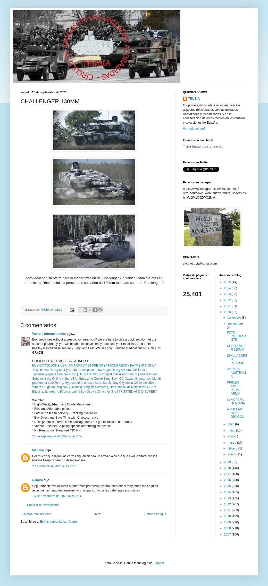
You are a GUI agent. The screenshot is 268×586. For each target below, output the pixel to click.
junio (231, 424)
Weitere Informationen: (49, 334)
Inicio (98, 514)
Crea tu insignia (211, 146)
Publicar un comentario (43, 505)
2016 (228, 480)
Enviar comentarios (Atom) (58, 521)
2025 (228, 282)
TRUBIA (194, 98)
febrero (233, 448)
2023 (228, 294)
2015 (228, 486)
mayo (232, 430)
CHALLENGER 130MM (236, 347)
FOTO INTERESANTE (236, 336)
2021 (228, 306)
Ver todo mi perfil (194, 128)
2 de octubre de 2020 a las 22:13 (54, 466)
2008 (228, 528)
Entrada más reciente (36, 514)
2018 (228, 468)
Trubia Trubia (191, 146)
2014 (228, 492)
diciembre (235, 317)
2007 (228, 534)
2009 (228, 522)
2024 (228, 288)
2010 (228, 516)
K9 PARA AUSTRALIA (236, 372)
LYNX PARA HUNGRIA (236, 401)
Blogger (158, 563)
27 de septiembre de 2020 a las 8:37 (57, 436)
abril (231, 436)
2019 (228, 462)
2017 (228, 474)
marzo (232, 442)
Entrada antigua (155, 514)
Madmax (38, 450)
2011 (228, 510)
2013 (228, 498)
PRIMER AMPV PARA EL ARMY (235, 388)
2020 (228, 312)
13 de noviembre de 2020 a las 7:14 (56, 496)
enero (232, 454)
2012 (228, 504)
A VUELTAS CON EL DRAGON (235, 413)
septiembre (235, 323)
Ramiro (37, 480)
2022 (228, 300)
